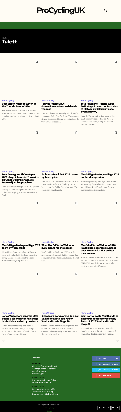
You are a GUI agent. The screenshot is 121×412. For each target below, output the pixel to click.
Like (116, 359)
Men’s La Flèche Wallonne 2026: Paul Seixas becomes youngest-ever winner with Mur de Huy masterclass (99, 249)
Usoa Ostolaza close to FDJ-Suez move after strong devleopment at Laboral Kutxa (45, 389)
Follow (114, 364)
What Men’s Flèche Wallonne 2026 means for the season (57, 246)
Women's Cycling (38, 375)
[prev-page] (4, 340)
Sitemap (50, 408)
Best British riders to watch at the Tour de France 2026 (19, 105)
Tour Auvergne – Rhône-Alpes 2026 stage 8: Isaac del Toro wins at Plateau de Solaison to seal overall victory (99, 108)
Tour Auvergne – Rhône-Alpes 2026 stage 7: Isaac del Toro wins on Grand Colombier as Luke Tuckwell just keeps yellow (20, 179)
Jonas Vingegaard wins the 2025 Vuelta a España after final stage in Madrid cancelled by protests (20, 319)
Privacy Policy (49, 405)
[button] (105, 10)
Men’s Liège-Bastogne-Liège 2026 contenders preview (100, 176)
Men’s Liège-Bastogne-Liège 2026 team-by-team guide (21, 246)
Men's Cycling (8, 100)
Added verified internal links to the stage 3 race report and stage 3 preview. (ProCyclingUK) (45, 369)
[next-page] (117, 340)
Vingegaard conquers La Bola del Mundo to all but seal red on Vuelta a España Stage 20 (59, 319)
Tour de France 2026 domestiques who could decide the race (59, 106)
